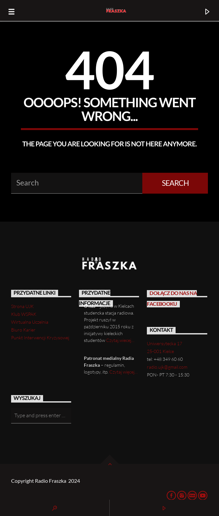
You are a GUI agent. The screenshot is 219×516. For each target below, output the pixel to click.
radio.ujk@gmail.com (167, 367)
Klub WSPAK (23, 314)
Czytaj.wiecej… (120, 340)
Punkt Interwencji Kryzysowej (40, 337)
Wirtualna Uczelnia (29, 322)
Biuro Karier (23, 329)
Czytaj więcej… (123, 372)
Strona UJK (22, 306)
